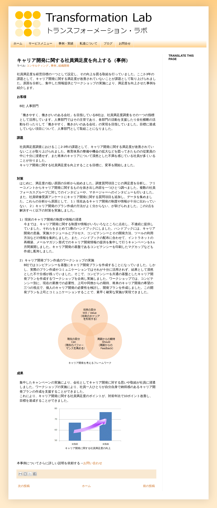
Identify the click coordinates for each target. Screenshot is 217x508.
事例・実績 (66, 43)
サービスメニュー (40, 43)
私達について (88, 43)
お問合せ (125, 43)
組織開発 (63, 65)
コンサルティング (38, 65)
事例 (54, 65)
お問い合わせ (92, 463)
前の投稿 (149, 486)
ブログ (108, 43)
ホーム (17, 43)
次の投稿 (24, 486)
